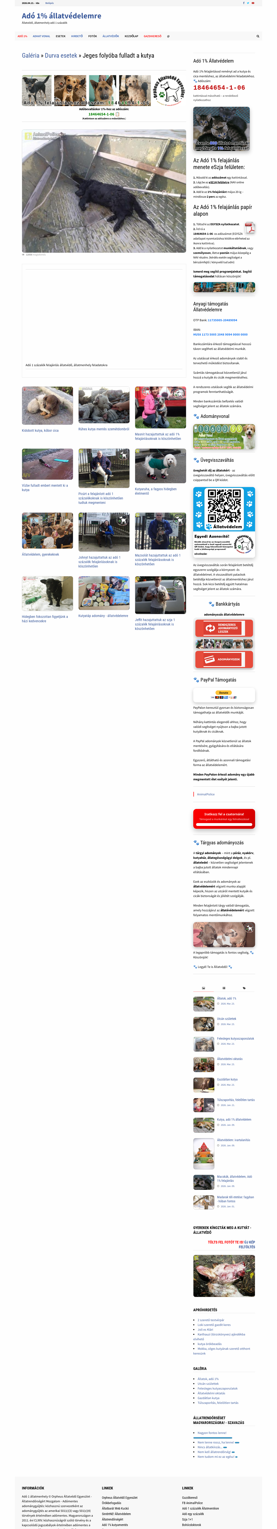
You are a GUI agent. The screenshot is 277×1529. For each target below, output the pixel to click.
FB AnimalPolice (192, 1503)
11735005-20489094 (222, 320)
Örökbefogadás (111, 1503)
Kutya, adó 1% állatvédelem (234, 1119)
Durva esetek (61, 55)
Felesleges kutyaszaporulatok (235, 1038)
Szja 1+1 (187, 1519)
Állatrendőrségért (112, 1519)
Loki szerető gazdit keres (214, 1325)
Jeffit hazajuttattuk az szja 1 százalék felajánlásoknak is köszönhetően (155, 624)
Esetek (61, 36)
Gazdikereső (190, 1497)
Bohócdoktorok (191, 1525)
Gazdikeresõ (152, 36)
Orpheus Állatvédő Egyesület (119, 1497)
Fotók (92, 36)
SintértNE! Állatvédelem (116, 1514)
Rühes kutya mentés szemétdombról (103, 429)
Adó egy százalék (193, 1514)
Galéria (30, 55)
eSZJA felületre (219, 182)
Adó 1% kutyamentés (115, 1525)
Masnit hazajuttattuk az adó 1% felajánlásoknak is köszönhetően (158, 436)
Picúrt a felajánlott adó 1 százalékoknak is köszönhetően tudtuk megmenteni (100, 498)
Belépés (49, 3)
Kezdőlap (131, 36)
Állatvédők (111, 36)
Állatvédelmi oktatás (230, 1059)
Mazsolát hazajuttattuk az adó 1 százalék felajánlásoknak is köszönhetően (158, 559)
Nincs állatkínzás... (212, 1447)
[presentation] (203, 988)
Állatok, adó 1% (226, 998)
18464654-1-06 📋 (104, 114)
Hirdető (77, 36)
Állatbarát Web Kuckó (115, 1508)
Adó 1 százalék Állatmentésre (200, 1508)
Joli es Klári (205, 1329)
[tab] (203, 988)
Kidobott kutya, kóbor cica (40, 430)
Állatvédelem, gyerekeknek (40, 554)
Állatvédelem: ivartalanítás (233, 1140)
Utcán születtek (226, 1019)
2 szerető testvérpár (211, 1320)
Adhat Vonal (41, 36)
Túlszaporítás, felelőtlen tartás (236, 1100)
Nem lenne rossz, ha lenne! (218, 1442)
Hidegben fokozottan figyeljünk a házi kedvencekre (45, 618)
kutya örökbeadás (210, 1344)
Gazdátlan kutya (227, 1079)
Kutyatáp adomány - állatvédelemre (103, 616)
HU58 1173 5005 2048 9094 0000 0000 (220, 334)
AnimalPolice (206, 794)
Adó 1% (22, 36)
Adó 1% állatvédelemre (61, 16)
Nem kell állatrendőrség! (216, 1452)
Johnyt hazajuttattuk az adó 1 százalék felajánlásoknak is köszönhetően (99, 561)
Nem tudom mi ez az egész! (218, 1457)
